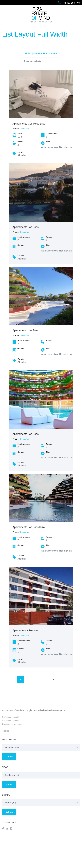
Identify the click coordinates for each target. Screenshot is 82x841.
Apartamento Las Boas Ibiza (29, 527)
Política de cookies (10, 720)
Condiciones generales (12, 724)
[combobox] (41, 61)
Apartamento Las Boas (26, 227)
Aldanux (5, 731)
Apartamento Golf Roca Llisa (29, 123)
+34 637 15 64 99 (71, 3)
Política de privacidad (11, 717)
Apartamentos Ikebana (25, 630)
